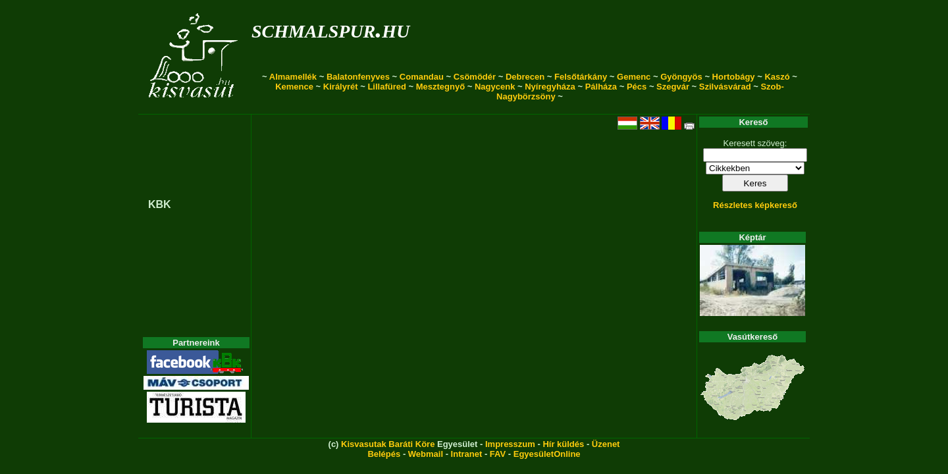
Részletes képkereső (755, 205)
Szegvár (672, 87)
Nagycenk (495, 87)
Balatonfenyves (358, 77)
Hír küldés (563, 444)
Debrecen (525, 77)
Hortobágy (733, 77)
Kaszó (776, 77)
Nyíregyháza (550, 87)
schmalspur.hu (330, 28)
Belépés (383, 454)
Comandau (422, 77)
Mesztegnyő (440, 87)
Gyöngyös (681, 77)
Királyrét (340, 87)
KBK (159, 204)
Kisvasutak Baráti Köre (387, 444)
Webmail (425, 454)
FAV (498, 454)
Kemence (294, 87)
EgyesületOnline (547, 454)
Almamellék (293, 77)
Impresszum (510, 444)
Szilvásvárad (725, 87)
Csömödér (475, 77)
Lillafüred (386, 87)
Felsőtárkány (580, 77)
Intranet (467, 454)
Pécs (636, 87)
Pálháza (601, 87)
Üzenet (606, 444)
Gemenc (633, 77)
